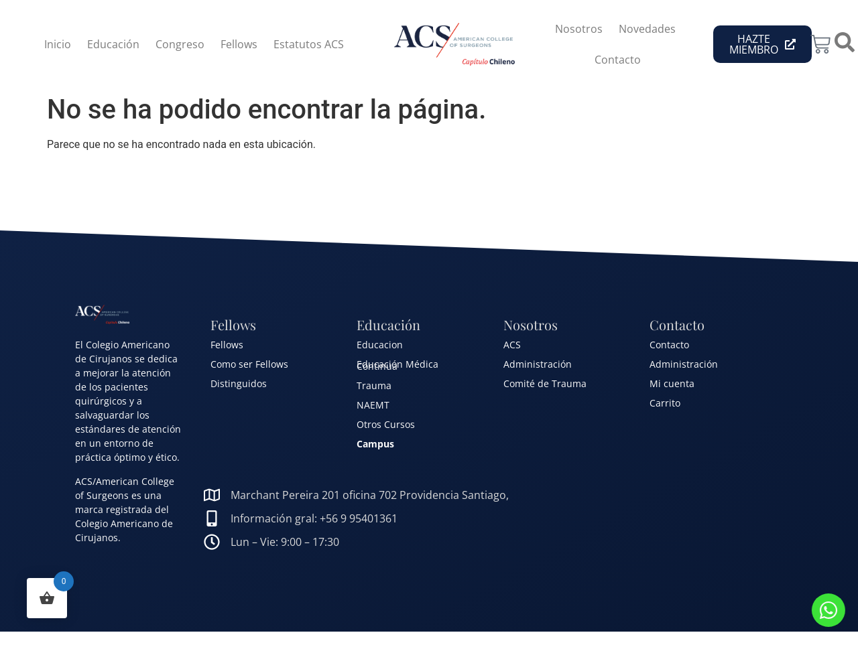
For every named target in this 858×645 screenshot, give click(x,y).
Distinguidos (238, 383)
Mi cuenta (672, 383)
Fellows (239, 44)
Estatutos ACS (308, 44)
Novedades (647, 28)
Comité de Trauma (545, 383)
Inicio (57, 44)
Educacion (380, 344)
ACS (512, 344)
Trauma (374, 385)
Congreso (180, 44)
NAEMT (373, 405)
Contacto (618, 59)
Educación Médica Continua (397, 365)
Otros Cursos (386, 424)
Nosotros (579, 28)
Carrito (665, 403)
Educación (113, 44)
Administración (537, 364)
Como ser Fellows (249, 364)
